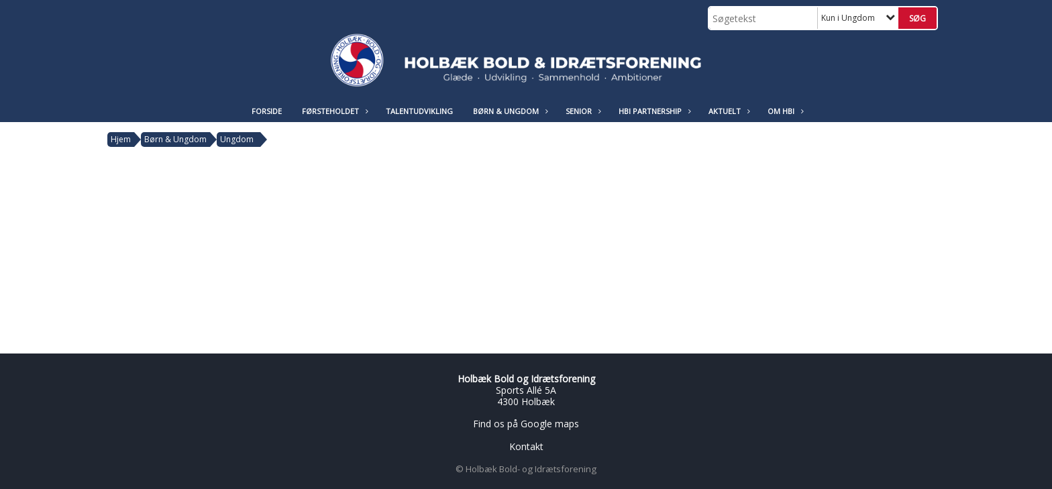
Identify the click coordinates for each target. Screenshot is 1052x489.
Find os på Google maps (526, 423)
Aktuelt (727, 111)
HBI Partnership (653, 111)
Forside (267, 111)
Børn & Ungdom (509, 111)
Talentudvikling (419, 111)
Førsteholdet (334, 111)
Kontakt (526, 446)
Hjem (121, 139)
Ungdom (237, 139)
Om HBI (784, 111)
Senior (582, 111)
